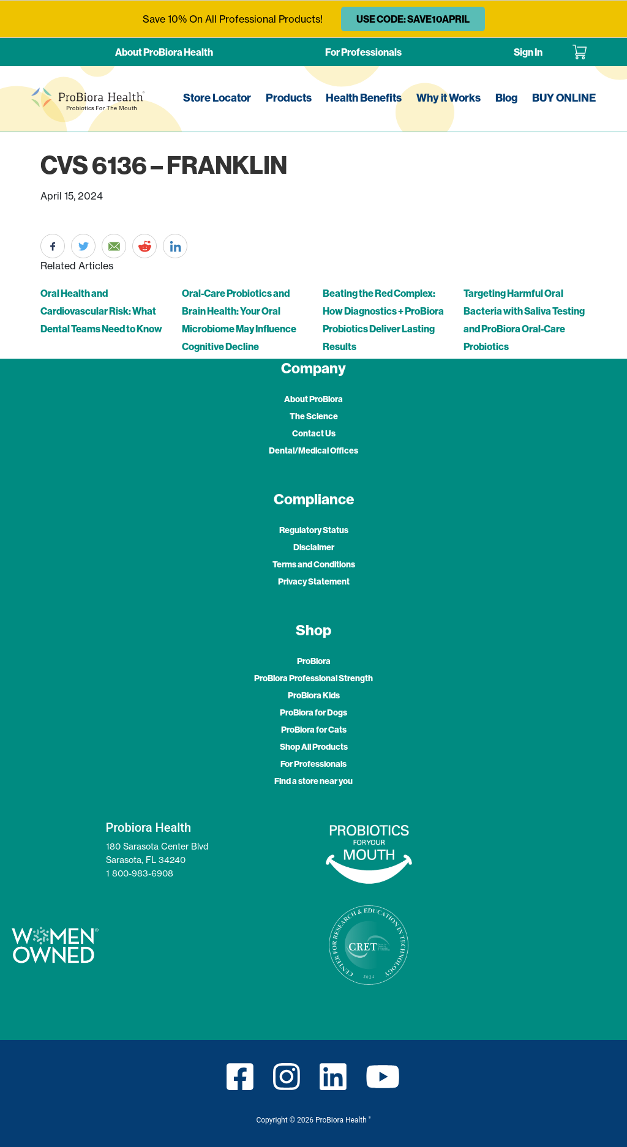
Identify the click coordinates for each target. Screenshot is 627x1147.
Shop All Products (314, 746)
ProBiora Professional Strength (313, 678)
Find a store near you (313, 780)
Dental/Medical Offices (313, 450)
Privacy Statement (314, 581)
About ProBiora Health (164, 52)
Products (289, 98)
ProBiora (314, 661)
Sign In (528, 52)
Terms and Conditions (313, 564)
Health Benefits (364, 98)
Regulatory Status (313, 530)
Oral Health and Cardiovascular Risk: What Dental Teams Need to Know (101, 311)
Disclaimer (313, 547)
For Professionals (363, 52)
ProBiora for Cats (314, 729)
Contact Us (314, 433)
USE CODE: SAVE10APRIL (413, 19)
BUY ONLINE (564, 98)
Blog (506, 98)
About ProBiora (313, 399)
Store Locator (217, 98)
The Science (314, 416)
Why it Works (448, 98)
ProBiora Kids (314, 695)
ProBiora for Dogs (313, 712)
